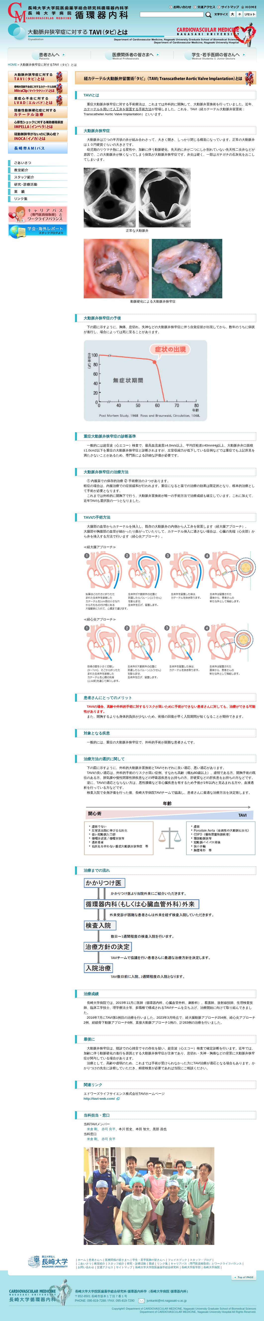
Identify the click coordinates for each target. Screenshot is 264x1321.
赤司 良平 (108, 1129)
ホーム (248, 7)
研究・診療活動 (38, 185)
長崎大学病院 (211, 1267)
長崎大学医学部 (191, 1267)
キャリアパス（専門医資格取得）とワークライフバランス (206, 1263)
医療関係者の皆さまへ (132, 54)
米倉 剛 (92, 1129)
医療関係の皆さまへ (117, 1259)
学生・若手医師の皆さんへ (215, 54)
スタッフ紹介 (38, 177)
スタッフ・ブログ (201, 1259)
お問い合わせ (181, 7)
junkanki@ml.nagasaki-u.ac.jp (166, 1300)
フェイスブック (177, 1259)
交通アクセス (205, 7)
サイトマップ (229, 7)
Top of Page (243, 1277)
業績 (38, 192)
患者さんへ (49, 54)
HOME (12, 64)
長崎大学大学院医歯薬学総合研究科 (157, 1267)
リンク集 (38, 199)
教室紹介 (38, 170)
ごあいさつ (38, 163)
